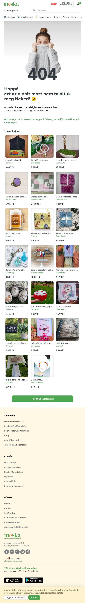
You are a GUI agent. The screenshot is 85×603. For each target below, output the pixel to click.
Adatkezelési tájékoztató (16, 527)
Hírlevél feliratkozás (13, 421)
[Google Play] (13, 580)
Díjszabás (8, 476)
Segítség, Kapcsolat (13, 486)
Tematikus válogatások (15, 445)
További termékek (42, 398)
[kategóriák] (11, 11)
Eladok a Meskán (12, 467)
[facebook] (6, 552)
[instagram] (12, 552)
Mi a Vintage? (10, 462)
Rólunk (7, 503)
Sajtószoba (9, 513)
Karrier (7, 508)
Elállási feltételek (12, 522)
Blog (6, 435)
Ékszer (57, 17)
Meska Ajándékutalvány (16, 426)
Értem (34, 597)
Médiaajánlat (10, 481)
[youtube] (22, 552)
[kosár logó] (77, 3)
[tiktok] (27, 552)
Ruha (73, 17)
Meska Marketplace (13, 472)
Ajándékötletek (11, 440)
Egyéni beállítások (16, 597)
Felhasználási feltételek (15, 518)
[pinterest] (17, 552)
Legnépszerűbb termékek (17, 431)
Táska (66, 17)
